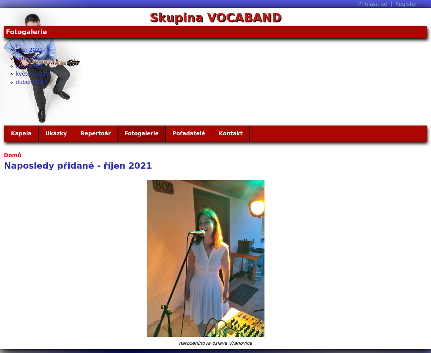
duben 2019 (32, 82)
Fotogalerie (142, 133)
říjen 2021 (29, 50)
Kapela (21, 133)
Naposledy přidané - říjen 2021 (78, 166)
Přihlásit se (372, 4)
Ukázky (56, 133)
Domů (12, 155)
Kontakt (231, 133)
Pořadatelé (188, 133)
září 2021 (28, 58)
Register (406, 4)
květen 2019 (32, 74)
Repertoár (96, 133)
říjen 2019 (29, 66)
